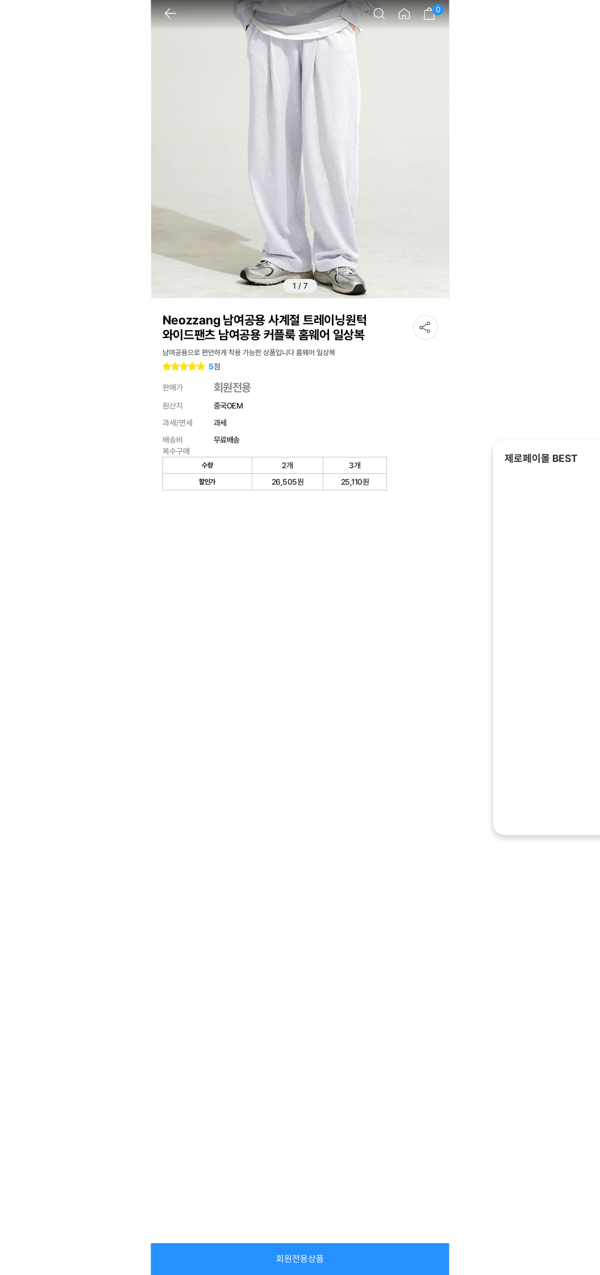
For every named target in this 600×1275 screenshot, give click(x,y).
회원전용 (232, 387)
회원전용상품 (300, 1258)
